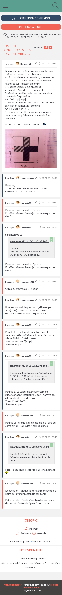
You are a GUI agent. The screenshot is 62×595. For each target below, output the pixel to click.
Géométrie (26, 37)
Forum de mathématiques (24, 34)
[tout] (44, 37)
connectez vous (40, 541)
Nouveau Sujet (31, 27)
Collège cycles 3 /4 (51, 34)
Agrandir (39, 533)
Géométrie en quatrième (31, 558)
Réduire (22, 533)
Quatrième (12, 37)
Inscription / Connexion (31, 18)
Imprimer (31, 528)
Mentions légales (13, 584)
